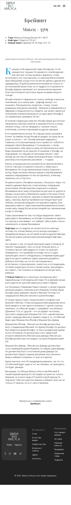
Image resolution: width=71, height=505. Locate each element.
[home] (9, 6)
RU (59, 5)
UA (55, 5)
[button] (64, 6)
